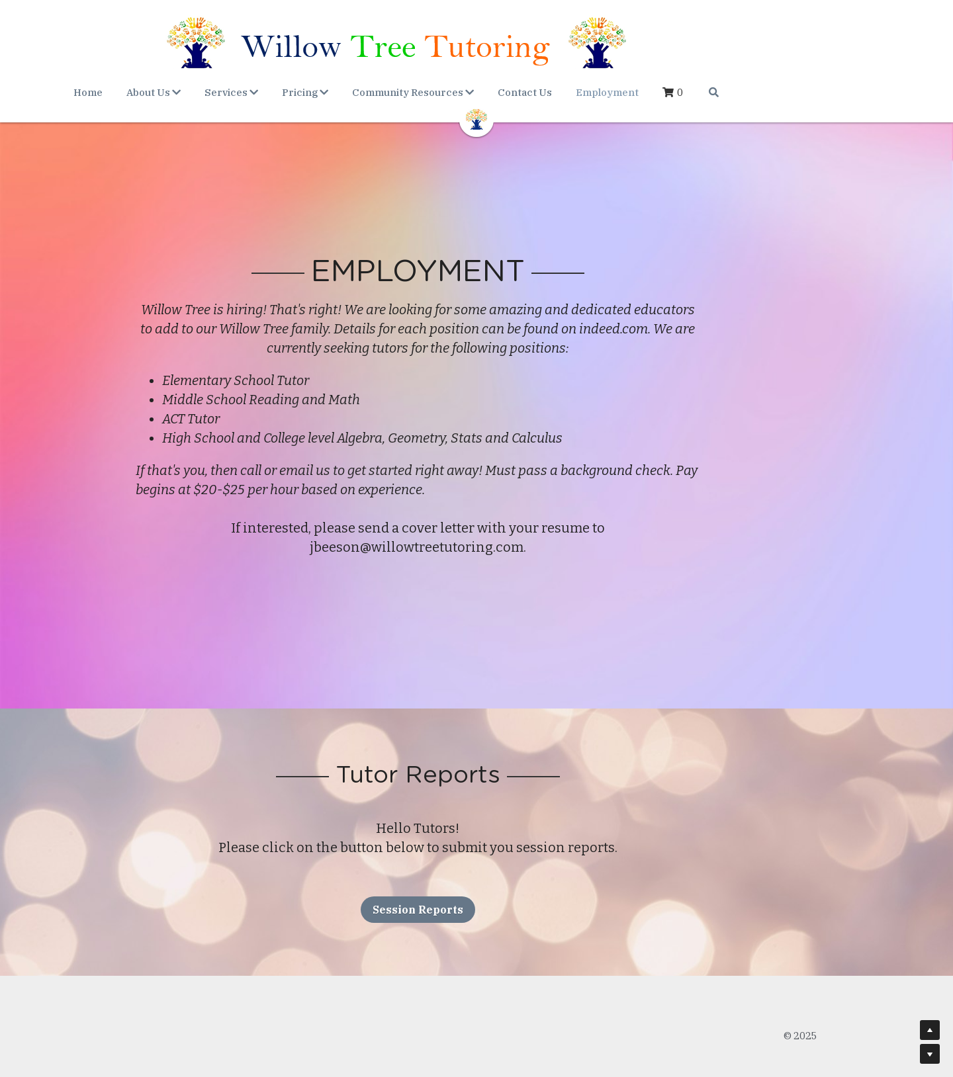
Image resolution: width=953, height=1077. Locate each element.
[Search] (793, 92)
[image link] (476, 118)
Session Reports (476, 890)
